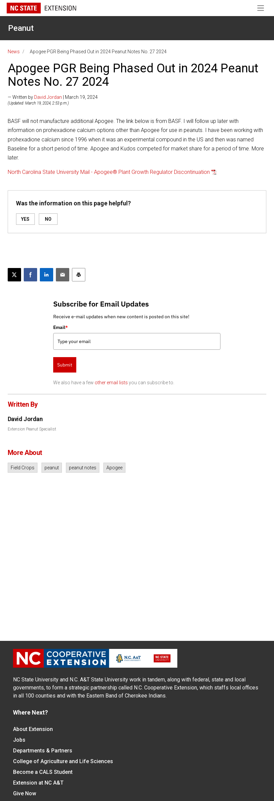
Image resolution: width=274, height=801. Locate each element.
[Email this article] (62, 274)
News (14, 51)
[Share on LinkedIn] (46, 274)
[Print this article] (78, 274)
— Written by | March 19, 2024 (53, 97)
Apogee (114, 467)
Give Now (24, 793)
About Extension (33, 729)
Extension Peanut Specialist (32, 429)
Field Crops (22, 467)
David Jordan (48, 97)
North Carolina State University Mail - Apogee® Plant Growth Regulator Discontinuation (109, 172)
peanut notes (82, 467)
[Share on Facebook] (30, 274)
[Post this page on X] (14, 274)
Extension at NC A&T (38, 783)
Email (60, 327)
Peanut (21, 28)
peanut (51, 467)
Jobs (19, 740)
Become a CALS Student (43, 772)
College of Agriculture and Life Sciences (63, 761)
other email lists (111, 382)
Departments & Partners (42, 750)
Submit (64, 365)
